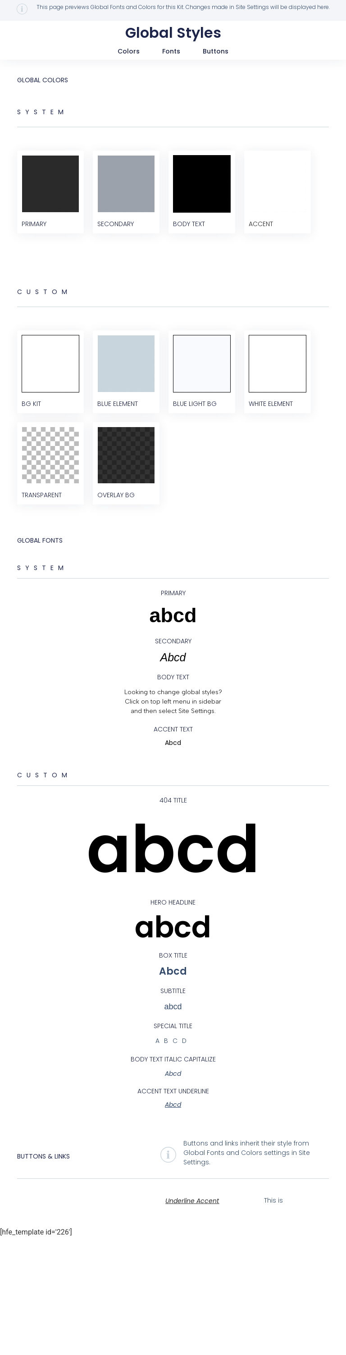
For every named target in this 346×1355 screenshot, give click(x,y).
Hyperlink (299, 1317)
